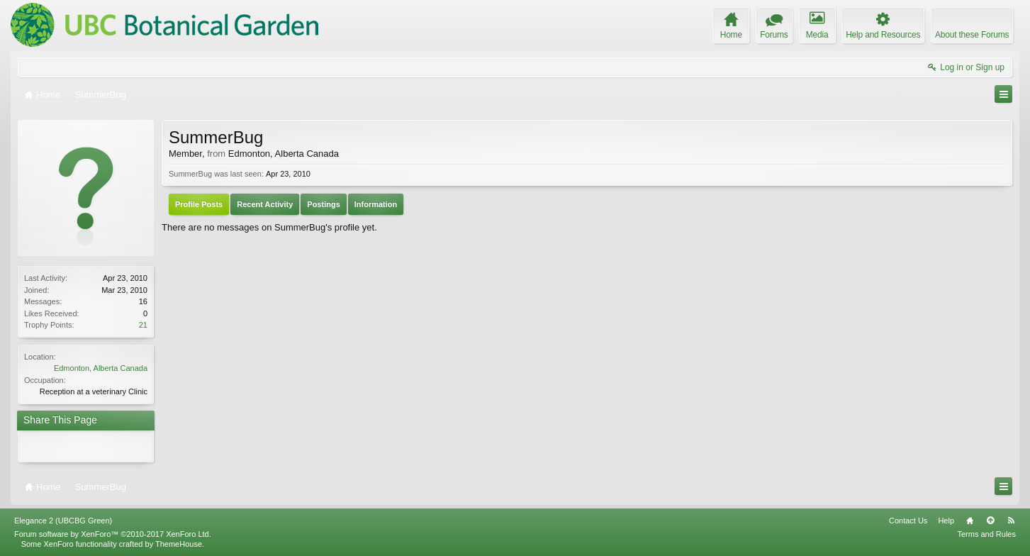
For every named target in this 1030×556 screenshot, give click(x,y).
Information (376, 204)
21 (143, 325)
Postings (323, 204)
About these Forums (972, 35)
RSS (1011, 521)
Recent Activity (265, 204)
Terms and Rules (986, 534)
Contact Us (908, 520)
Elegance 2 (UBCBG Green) (63, 520)
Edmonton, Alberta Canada (100, 368)
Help (946, 520)
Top (990, 521)
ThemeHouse (178, 544)
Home (970, 521)
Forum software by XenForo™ (112, 534)
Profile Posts (199, 204)
